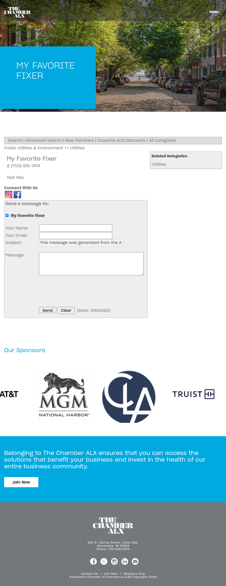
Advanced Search (44, 140)
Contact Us (89, 573)
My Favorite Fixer (32, 158)
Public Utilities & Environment (33, 147)
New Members (79, 140)
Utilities (159, 164)
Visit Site (15, 177)
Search (15, 140)
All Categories (162, 140)
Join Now (21, 482)
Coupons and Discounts (121, 140)
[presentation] (74, 292)
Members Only (134, 573)
